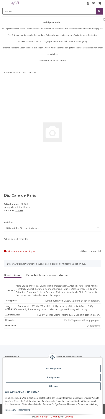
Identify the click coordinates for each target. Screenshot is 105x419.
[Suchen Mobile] (49, 11)
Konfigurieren (53, 377)
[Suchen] (99, 11)
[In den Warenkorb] (6, 82)
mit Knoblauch (22, 207)
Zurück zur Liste (13, 72)
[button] (88, 3)
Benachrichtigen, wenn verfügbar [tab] (47, 275)
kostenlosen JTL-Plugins (48, 416)
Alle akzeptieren (53, 368)
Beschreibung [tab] (12, 275)
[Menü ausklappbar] (3, 2)
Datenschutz (24, 410)
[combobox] (52, 228)
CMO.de (69, 416)
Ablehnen (53, 386)
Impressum (10, 410)
